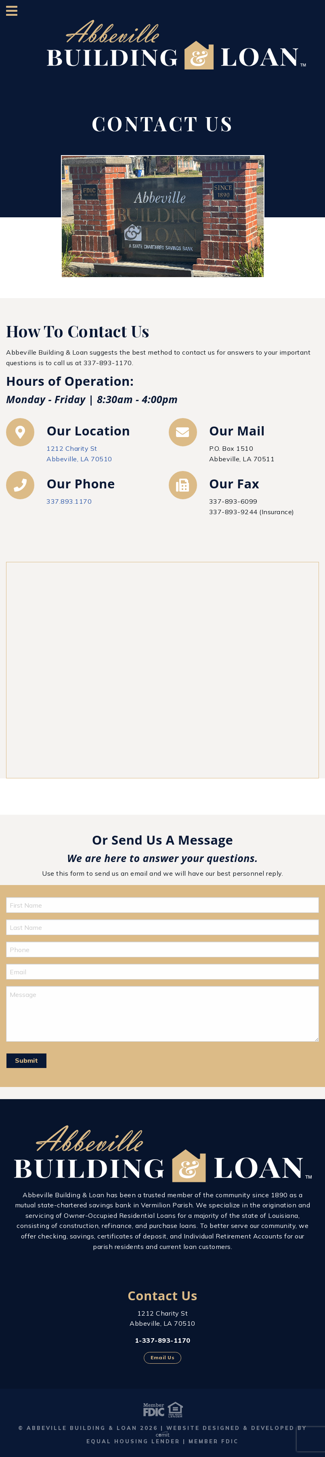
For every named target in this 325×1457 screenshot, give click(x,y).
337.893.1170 (69, 501)
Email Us (162, 1357)
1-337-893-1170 (163, 1340)
